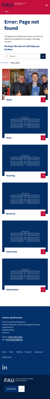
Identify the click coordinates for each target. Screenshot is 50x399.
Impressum (24, 251)
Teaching (24, 175)
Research (24, 213)
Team (24, 137)
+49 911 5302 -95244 (15, 337)
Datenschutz (24, 289)
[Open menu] (46, 5)
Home (24, 99)
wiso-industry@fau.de (14, 339)
